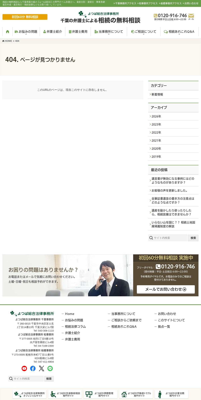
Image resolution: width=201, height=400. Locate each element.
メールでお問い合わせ (163, 289)
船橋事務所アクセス (171, 3)
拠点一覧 (164, 327)
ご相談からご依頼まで (126, 320)
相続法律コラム (75, 327)
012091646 (178, 266)
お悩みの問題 (74, 320)
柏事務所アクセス (148, 3)
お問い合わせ (191, 3)
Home (69, 314)
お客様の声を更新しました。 (170, 190)
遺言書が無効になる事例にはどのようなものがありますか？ (173, 180)
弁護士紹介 (72, 333)
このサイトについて (171, 320)
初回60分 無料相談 (25, 17)
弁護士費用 (72, 339)
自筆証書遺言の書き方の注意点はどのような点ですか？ (173, 200)
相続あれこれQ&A (124, 327)
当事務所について (123, 314)
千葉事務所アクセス (125, 3)
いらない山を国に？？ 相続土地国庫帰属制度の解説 (173, 224)
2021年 (156, 140)
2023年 (156, 124)
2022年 (156, 132)
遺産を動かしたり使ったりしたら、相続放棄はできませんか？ (171, 212)
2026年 (156, 116)
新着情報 (157, 94)
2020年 (156, 148)
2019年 (156, 156)
